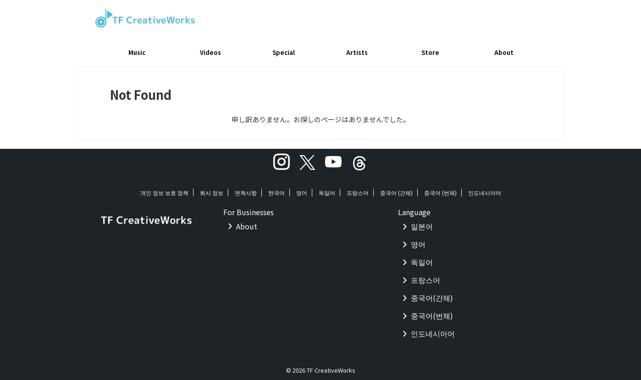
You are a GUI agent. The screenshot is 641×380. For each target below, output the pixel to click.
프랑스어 (358, 189)
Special (283, 52)
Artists (357, 52)
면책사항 (246, 189)
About (504, 52)
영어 (301, 189)
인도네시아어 (484, 189)
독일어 (327, 189)
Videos (210, 52)
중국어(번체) (432, 312)
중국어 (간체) (396, 189)
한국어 (276, 189)
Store (430, 52)
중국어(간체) (432, 294)
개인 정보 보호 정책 (164, 189)
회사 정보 (211, 189)
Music (136, 52)
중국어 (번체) (440, 189)
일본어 (422, 222)
